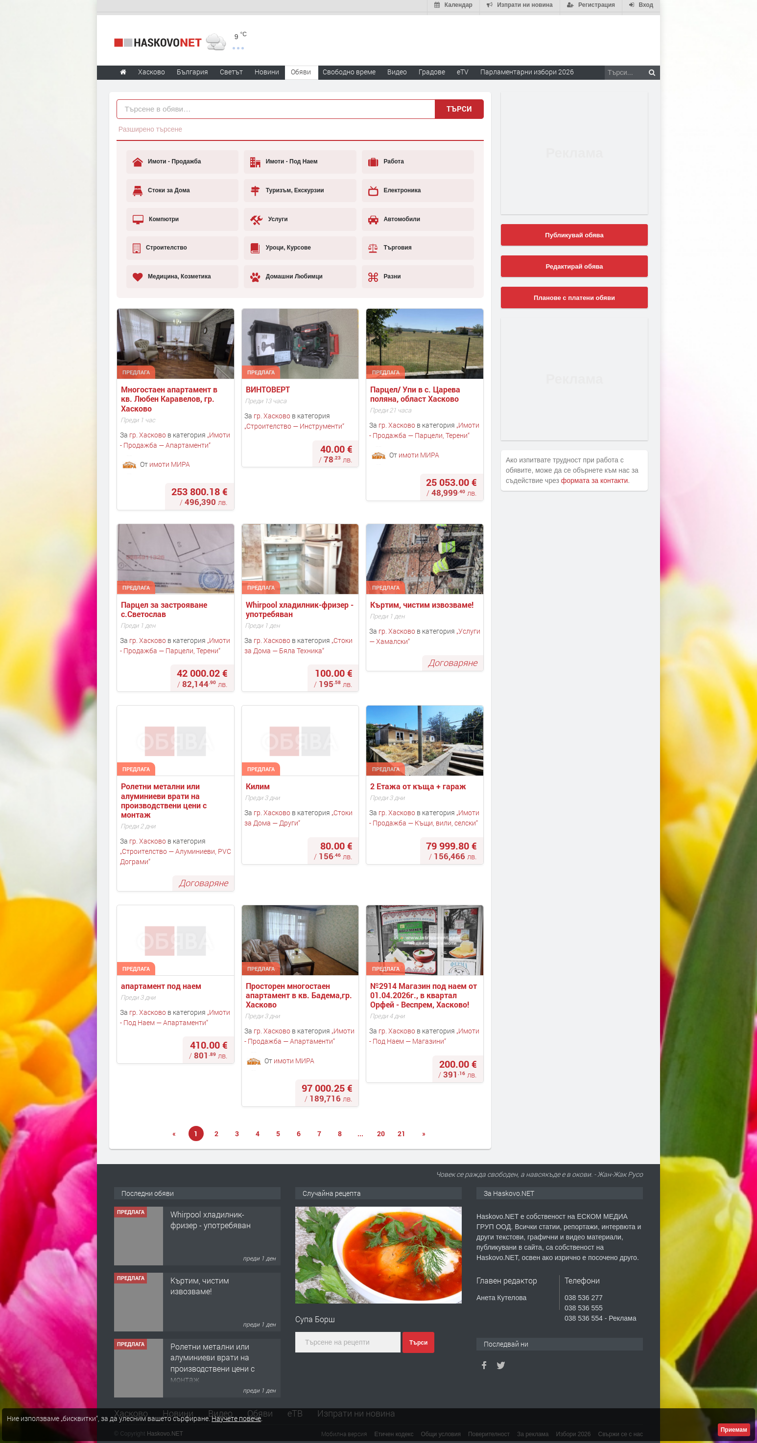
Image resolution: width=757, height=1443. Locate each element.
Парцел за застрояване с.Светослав (165, 606)
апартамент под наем (161, 982)
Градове (432, 68)
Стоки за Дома (161, 188)
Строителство (160, 245)
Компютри (156, 217)
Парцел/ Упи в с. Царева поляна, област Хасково (416, 391)
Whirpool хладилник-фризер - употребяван (300, 606)
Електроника (394, 188)
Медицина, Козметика (172, 274)
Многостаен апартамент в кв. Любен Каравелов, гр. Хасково (170, 396)
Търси (459, 106)
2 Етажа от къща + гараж (418, 783)
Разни (384, 274)
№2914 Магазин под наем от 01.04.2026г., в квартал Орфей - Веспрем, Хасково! (424, 992)
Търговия (390, 245)
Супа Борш (315, 1316)
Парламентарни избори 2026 (527, 68)
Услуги (268, 217)
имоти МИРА (169, 461)
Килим (260, 783)
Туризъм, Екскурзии (287, 188)
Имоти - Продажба (167, 159)
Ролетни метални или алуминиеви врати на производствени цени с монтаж (165, 798)
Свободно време (349, 68)
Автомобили (394, 217)
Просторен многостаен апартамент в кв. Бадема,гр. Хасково (300, 992)
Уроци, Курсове (280, 245)
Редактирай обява (574, 263)
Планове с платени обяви (574, 294)
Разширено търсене (150, 126)
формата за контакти (594, 477)
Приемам (734, 1429)
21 (401, 1130)
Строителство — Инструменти (294, 423)
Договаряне (452, 659)
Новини (267, 68)
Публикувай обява (574, 232)
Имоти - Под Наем (283, 159)
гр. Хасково (147, 431)
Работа (386, 159)
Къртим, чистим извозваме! (422, 601)
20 (381, 1130)
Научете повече (236, 1418)
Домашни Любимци (286, 274)
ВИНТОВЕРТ (268, 386)
